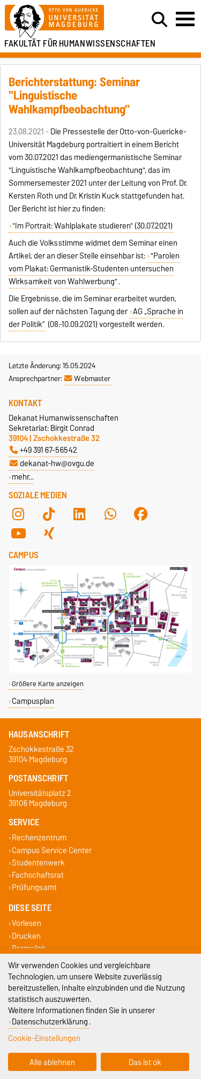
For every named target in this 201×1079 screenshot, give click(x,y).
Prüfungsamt (34, 888)
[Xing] (48, 533)
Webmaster (87, 378)
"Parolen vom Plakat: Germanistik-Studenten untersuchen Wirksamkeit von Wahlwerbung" (94, 268)
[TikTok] (48, 514)
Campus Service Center (52, 850)
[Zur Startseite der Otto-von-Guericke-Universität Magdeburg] (62, 21)
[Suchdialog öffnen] (159, 20)
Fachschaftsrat (38, 875)
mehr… (23, 476)
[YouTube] (18, 533)
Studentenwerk (38, 862)
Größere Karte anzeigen (48, 683)
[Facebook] (141, 514)
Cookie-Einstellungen (44, 1038)
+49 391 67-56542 (43, 450)
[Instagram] (18, 514)
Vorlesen (26, 923)
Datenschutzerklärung (50, 1021)
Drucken (26, 936)
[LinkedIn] (79, 514)
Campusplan (33, 701)
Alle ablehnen (52, 1062)
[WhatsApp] (110, 514)
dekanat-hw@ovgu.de (52, 463)
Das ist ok (145, 1062)
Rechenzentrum (39, 838)
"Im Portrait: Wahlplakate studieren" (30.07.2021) (92, 225)
